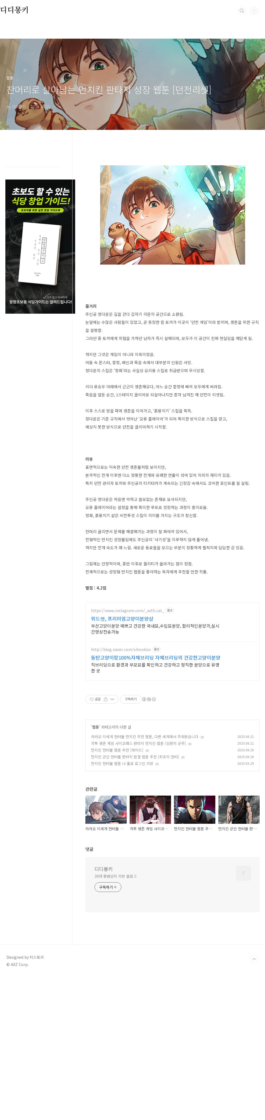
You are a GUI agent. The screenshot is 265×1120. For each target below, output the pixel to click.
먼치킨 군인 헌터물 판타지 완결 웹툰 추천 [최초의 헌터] (135, 899)
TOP (254, 1102)
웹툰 (95, 869)
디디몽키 (14, 10)
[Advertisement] (172, 188)
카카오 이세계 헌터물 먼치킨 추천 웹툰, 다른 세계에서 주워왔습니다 (144, 879)
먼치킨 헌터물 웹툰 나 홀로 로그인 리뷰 (122, 906)
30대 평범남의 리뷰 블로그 (116, 1019)
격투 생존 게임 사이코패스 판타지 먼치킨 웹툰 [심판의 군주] (138, 886)
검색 (242, 11)
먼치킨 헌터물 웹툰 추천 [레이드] (117, 892)
